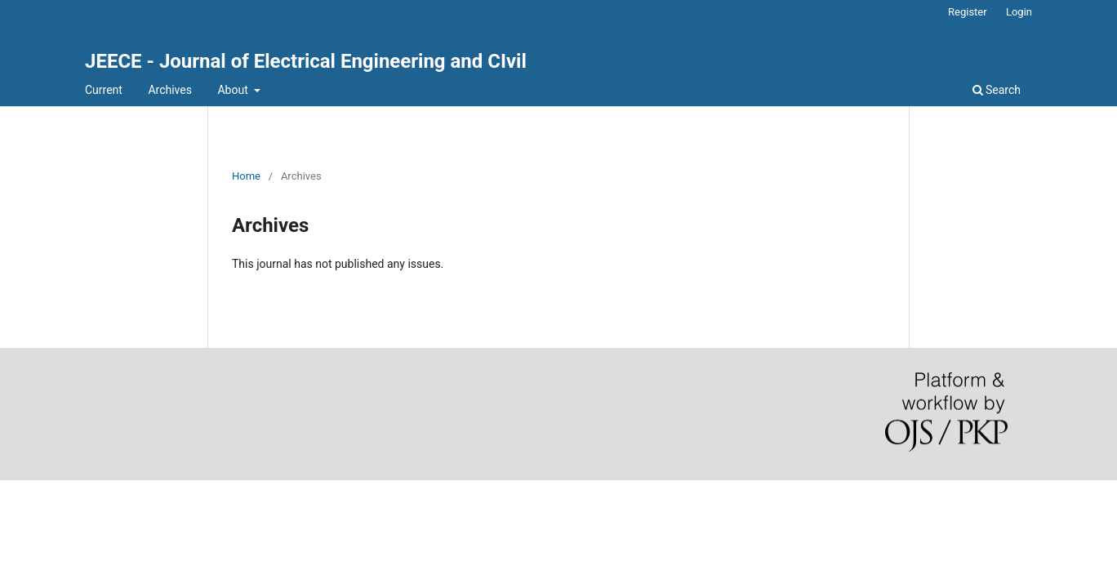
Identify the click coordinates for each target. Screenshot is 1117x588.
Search (996, 89)
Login (1019, 12)
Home (246, 176)
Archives (170, 89)
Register (967, 12)
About (234, 89)
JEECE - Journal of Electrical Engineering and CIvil (306, 61)
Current (103, 89)
